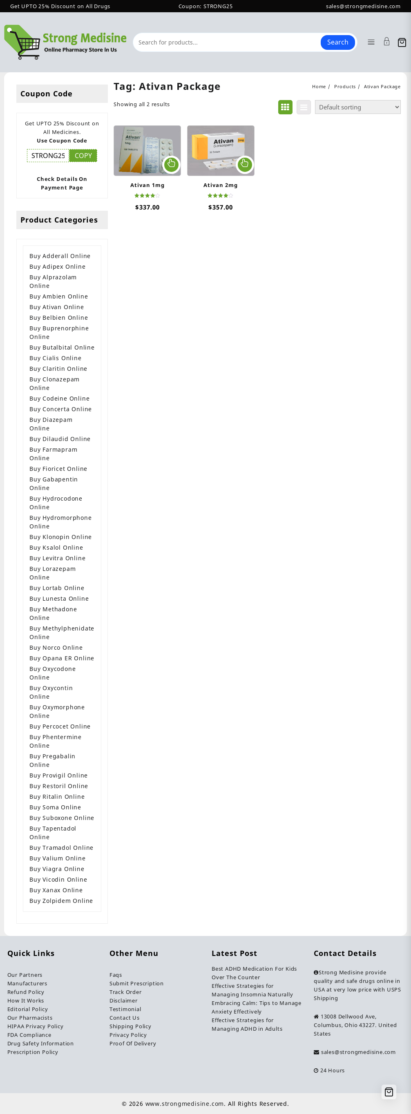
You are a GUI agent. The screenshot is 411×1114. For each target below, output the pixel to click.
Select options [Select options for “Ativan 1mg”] (171, 165)
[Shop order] (358, 107)
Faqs (115, 974)
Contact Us (124, 1017)
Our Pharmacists (30, 1017)
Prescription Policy (32, 1052)
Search (337, 42)
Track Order (125, 992)
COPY (83, 155)
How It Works (26, 1000)
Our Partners (25, 974)
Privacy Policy (128, 1034)
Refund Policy (26, 992)
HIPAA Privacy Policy (35, 1026)
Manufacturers (27, 983)
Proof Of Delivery (132, 1043)
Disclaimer (123, 1000)
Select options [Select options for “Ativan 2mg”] (245, 165)
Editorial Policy (27, 1009)
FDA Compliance (29, 1034)
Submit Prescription (136, 983)
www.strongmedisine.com (184, 1103)
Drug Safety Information (40, 1043)
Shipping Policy (130, 1026)
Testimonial (125, 1009)
